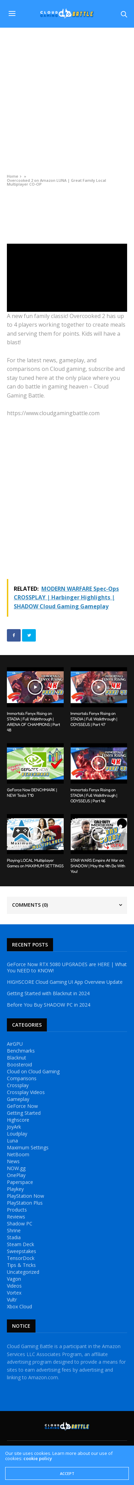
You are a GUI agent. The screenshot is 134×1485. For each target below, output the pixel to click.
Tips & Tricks (21, 1265)
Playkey (15, 1189)
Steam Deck (20, 1244)
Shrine (14, 1230)
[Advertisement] (67, 98)
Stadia (14, 1237)
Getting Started (24, 1113)
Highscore (18, 1120)
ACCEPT (67, 1473)
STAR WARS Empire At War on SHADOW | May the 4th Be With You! (98, 866)
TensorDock (20, 1258)
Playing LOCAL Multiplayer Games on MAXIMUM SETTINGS (35, 863)
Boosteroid (19, 1064)
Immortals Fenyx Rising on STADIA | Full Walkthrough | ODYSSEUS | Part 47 (94, 719)
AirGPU (15, 1044)
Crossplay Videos (26, 1092)
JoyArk (14, 1126)
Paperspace (20, 1182)
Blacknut (16, 1057)
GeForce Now (22, 1106)
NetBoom (18, 1154)
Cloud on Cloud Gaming (33, 1071)
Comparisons (22, 1078)
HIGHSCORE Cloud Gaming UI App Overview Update (65, 982)
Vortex (14, 1292)
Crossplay (18, 1085)
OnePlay (16, 1175)
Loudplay (17, 1133)
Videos (13, 200)
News (13, 1161)
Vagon (14, 1279)
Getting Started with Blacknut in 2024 (48, 993)
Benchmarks (21, 1050)
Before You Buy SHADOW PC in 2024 (48, 1005)
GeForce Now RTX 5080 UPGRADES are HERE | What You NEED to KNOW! (67, 967)
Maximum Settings (28, 1147)
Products (17, 1209)
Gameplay (18, 1099)
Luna (12, 1140)
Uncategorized (23, 1272)
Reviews (16, 1216)
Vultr (12, 1299)
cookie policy (37, 1458)
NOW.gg (16, 1168)
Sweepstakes (21, 1251)
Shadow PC (19, 1223)
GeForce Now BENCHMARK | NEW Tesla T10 (32, 792)
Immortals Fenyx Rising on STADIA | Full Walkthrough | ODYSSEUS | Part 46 (94, 795)
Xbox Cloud (19, 1306)
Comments (30, 905)
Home (12, 176)
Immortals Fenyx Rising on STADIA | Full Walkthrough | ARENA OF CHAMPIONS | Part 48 (33, 721)
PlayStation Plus (25, 1203)
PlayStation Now (25, 1196)
